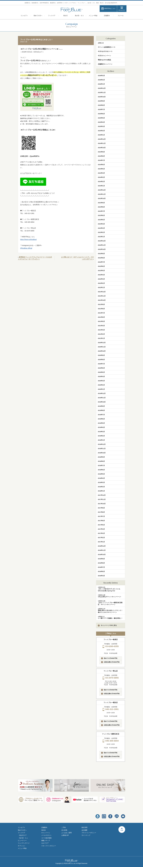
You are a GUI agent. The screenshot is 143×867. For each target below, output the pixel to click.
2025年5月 (101, 118)
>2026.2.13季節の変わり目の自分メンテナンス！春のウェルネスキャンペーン (110, 610)
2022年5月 (101, 270)
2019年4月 (101, 427)
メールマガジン (46, 835)
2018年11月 (102, 448)
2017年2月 (101, 537)
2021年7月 (101, 313)
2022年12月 (102, 241)
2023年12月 (102, 190)
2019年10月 (102, 402)
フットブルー (71, 9)
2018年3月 (101, 482)
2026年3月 (101, 75)
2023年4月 (101, 224)
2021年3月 (101, 330)
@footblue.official (26, 248)
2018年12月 (102, 444)
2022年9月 (101, 253)
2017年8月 (101, 512)
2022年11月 (102, 245)
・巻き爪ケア (22, 835)
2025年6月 (101, 114)
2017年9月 (101, 508)
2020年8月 (101, 359)
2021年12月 (102, 292)
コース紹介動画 (46, 838)
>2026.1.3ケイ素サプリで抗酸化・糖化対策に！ (110, 617)
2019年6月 (101, 419)
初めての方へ (38, 15)
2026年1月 (101, 84)
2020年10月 (102, 351)
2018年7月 (101, 465)
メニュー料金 (93, 15)
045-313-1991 (111, 709)
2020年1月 (101, 389)
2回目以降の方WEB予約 (110, 662)
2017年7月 (101, 516)
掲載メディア (45, 840)
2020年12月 (102, 342)
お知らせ (101, 43)
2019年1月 (101, 440)
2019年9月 (101, 406)
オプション (21, 846)
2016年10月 (102, 554)
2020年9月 (101, 355)
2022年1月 (101, 287)
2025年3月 (101, 126)
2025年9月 (101, 101)
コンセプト (24, 15)
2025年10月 (102, 97)
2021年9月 (101, 304)
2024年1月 (101, 186)
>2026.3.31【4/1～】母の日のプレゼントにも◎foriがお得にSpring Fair (109, 589)
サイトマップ (86, 835)
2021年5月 (101, 321)
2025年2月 (101, 131)
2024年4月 (101, 173)
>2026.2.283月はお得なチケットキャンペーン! (109, 596)
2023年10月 (102, 198)
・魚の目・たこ (23, 838)
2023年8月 (101, 207)
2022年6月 (101, 266)
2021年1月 (101, 338)
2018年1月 (101, 491)
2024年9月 (101, 152)
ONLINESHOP (121, 10)
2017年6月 (101, 520)
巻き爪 (65, 15)
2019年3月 (101, 431)
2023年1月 (101, 236)
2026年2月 (101, 80)
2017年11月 (102, 499)
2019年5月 (101, 423)
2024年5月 (101, 169)
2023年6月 (101, 215)
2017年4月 (101, 529)
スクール (121, 15)
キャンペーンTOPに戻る (107, 625)
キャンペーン (45, 833)
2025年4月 (101, 122)
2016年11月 (102, 550)
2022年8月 (101, 258)
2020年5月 (101, 372)
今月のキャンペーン (104, 55)
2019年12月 (102, 393)
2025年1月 (101, 135)
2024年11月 (102, 143)
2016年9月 (101, 559)
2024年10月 (102, 147)
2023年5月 (101, 220)
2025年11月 (102, 92)
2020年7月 (101, 364)
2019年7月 (101, 414)
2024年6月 (101, 164)
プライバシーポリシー (89, 833)
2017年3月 (101, 533)
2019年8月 (101, 410)
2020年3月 (101, 381)
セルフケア (45, 843)
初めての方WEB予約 (109, 658)
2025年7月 (101, 109)
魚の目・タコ (79, 15)
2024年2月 (101, 181)
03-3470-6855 (111, 678)
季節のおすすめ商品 (104, 60)
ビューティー (22, 840)
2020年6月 (101, 368)
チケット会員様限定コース (106, 47)
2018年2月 (101, 487)
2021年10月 (102, 300)
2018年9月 (101, 457)
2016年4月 (101, 576)
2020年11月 (102, 347)
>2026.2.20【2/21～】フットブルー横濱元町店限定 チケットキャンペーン (110, 602)
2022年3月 (101, 279)
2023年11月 (102, 194)
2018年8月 (101, 461)
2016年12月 (102, 546)
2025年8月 (101, 105)
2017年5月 (101, 525)
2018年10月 (102, 453)
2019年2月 (101, 436)
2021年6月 (101, 317)
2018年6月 (101, 470)
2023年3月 (101, 228)
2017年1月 (101, 542)
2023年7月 (101, 211)
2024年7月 (101, 160)
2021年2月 (101, 334)
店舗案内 (107, 15)
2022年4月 (101, 275)
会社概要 (84, 830)
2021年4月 (101, 325)
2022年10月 (102, 249)
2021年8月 (101, 309)
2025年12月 (102, 88)
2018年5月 (101, 474)
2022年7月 (101, 262)
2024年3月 (101, 177)
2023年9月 (101, 203)
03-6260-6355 (111, 646)
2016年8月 (101, 563)
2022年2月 (101, 283)
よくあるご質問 (66, 833)
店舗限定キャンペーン (105, 64)
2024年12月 (102, 139)
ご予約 (63, 827)
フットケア (51, 15)
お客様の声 (65, 835)
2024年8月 (101, 156)
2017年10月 (102, 503)
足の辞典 (64, 830)
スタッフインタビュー (48, 846)
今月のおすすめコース (105, 51)
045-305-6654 (111, 741)
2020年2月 (101, 385)
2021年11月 (102, 296)
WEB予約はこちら (109, 8)
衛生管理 (84, 827)
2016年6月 (101, 571)
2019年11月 (102, 398)
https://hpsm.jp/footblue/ (28, 239)
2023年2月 (101, 232)
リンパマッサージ (23, 843)
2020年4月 (101, 376)
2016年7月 (101, 567)
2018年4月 (101, 478)
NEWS (43, 830)
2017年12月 (102, 495)
